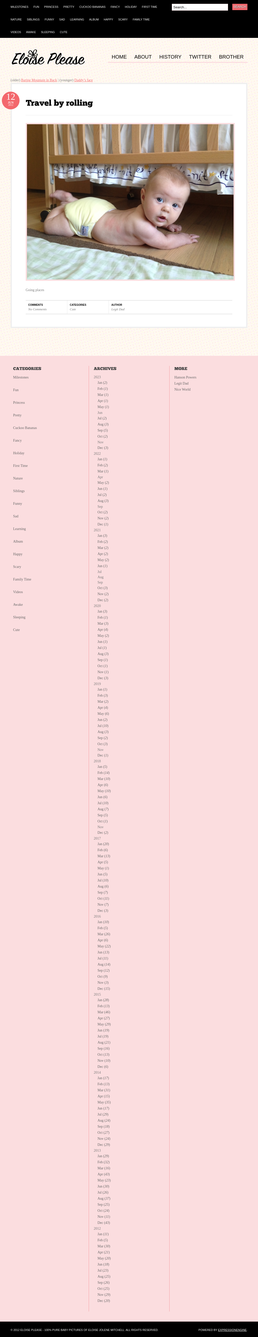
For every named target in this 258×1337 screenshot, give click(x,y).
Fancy (17, 440)
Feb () (103, 389)
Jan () (102, 383)
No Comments (37, 309)
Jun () (102, 489)
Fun (16, 390)
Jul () (102, 418)
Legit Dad (117, 309)
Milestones (20, 377)
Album (18, 541)
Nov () (103, 518)
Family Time (22, 579)
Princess (19, 403)
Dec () (103, 448)
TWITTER (200, 57)
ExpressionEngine (232, 1329)
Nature (18, 478)
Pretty (17, 415)
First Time (20, 466)
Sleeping (19, 617)
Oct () (103, 436)
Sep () (103, 430)
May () (103, 407)
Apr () (103, 401)
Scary (17, 567)
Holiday (18, 453)
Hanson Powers (185, 377)
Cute (73, 309)
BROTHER (231, 57)
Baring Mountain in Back (39, 80)
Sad (15, 516)
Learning (19, 529)
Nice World (182, 389)
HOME (119, 57)
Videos (18, 592)
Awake (18, 605)
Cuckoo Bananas (25, 428)
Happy (17, 554)
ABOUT (143, 57)
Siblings (19, 491)
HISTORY (170, 57)
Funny (17, 504)
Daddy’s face (83, 80)
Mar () (103, 395)
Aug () (103, 424)
